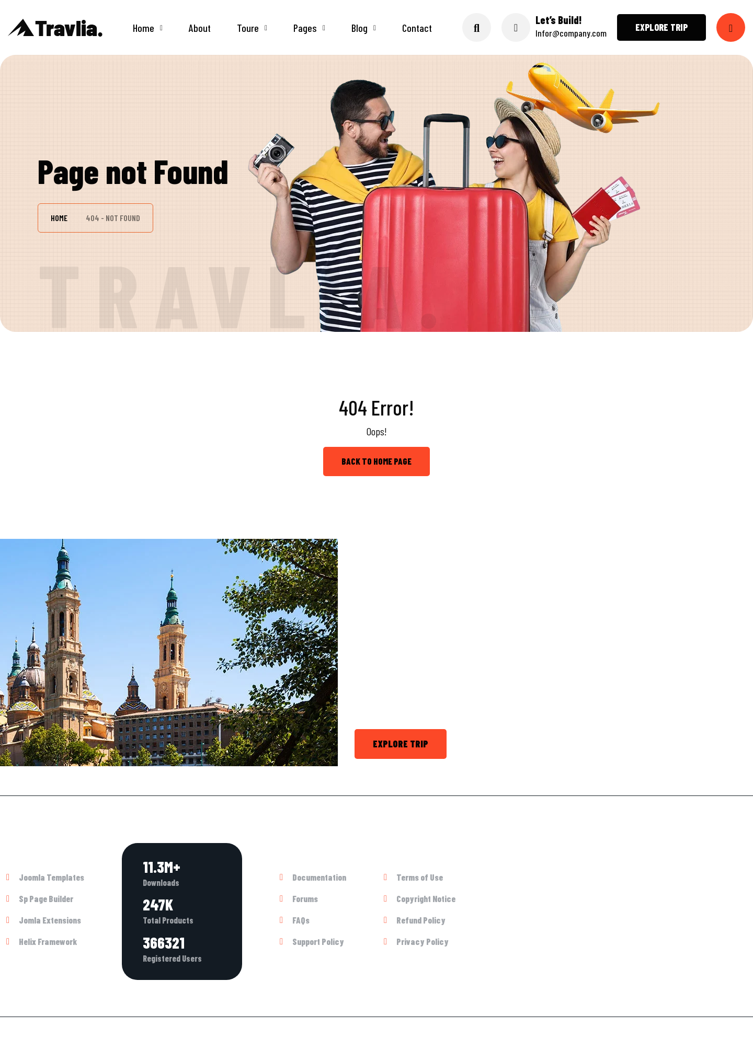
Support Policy (318, 941)
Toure (248, 27)
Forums (305, 898)
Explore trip (661, 27)
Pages (305, 27)
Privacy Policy (422, 941)
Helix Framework (48, 941)
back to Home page (376, 461)
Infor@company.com (571, 33)
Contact (417, 27)
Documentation (319, 877)
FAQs (301, 920)
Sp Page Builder (46, 898)
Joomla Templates (51, 877)
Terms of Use (419, 877)
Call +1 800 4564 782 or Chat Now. (537, 743)
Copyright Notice (425, 898)
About (200, 27)
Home (143, 27)
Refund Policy (421, 920)
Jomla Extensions (50, 920)
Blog (359, 27)
